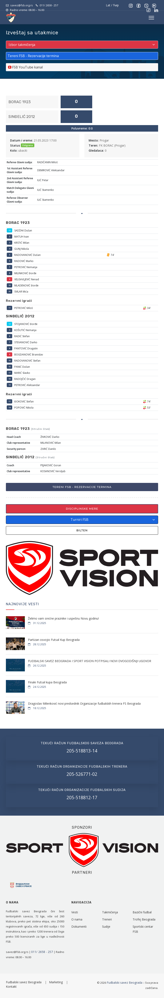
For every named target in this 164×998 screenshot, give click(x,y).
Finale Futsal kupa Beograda (47, 682)
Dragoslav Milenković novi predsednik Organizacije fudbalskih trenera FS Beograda (84, 703)
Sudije (106, 927)
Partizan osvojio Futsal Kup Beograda (54, 640)
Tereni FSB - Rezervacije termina (81, 487)
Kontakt (11, 987)
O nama (76, 919)
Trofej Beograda (144, 919)
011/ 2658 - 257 (49, 5)
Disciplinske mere (82, 508)
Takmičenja (110, 912)
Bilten (82, 530)
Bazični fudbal (142, 912)
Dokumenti (79, 927)
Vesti (74, 912)
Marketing (56, 982)
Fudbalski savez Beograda (24, 982)
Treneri (107, 919)
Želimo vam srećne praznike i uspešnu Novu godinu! (63, 618)
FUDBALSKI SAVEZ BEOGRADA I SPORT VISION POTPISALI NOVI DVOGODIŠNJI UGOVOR (89, 661)
